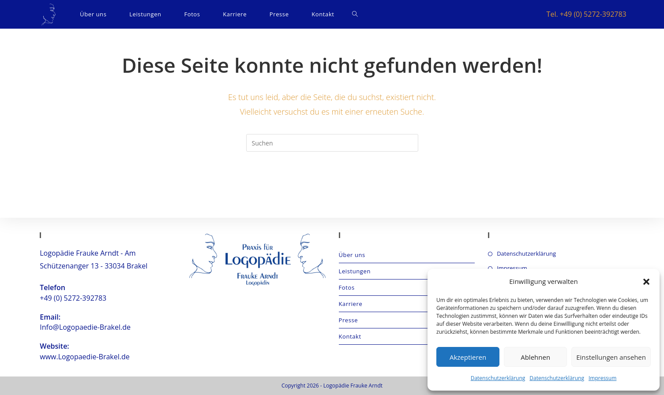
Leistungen (355, 271)
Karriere (351, 304)
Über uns (352, 255)
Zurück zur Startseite (332, 187)
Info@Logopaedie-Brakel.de (85, 327)
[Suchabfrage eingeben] (332, 143)
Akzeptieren (468, 357)
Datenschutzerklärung (498, 378)
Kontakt (350, 336)
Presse (348, 320)
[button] (646, 281)
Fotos (347, 287)
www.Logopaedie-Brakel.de (84, 356)
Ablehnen (535, 357)
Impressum (602, 378)
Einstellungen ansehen (611, 357)
